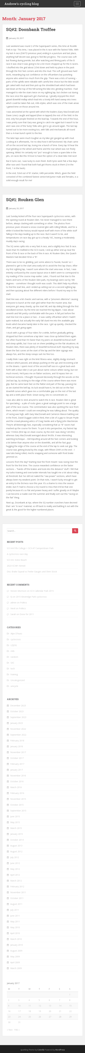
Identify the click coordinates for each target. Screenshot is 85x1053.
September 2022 (18, 734)
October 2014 (17, 839)
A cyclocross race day (17, 554)
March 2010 (16, 939)
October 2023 (17, 711)
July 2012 (14, 857)
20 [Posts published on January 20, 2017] (50, 1011)
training (14, 674)
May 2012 (15, 869)
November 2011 (18, 892)
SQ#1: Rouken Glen (25, 199)
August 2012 (16, 851)
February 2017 (17, 763)
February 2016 (17, 793)
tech (13, 668)
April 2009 (15, 962)
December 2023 (18, 705)
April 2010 (15, 933)
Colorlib (40, 1050)
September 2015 (18, 810)
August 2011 (16, 904)
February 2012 (17, 886)
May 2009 (15, 956)
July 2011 (14, 909)
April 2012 (15, 874)
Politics (23, 602)
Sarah (13, 614)
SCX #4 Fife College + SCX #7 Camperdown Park (30, 548)
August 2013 (16, 845)
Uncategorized (18, 680)
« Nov (10, 1029)
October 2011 (17, 898)
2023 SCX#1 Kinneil (16, 565)
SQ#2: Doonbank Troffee (30, 29)
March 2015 (16, 828)
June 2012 (15, 863)
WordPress (60, 1050)
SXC (12, 662)
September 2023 (18, 717)
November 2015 (18, 798)
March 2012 (16, 880)
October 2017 (17, 758)
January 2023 (16, 723)
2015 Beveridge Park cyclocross (31, 596)
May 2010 (15, 927)
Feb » (17, 1029)
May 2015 (15, 822)
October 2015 (17, 804)
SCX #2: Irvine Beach (17, 559)
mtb (12, 651)
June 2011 (15, 915)
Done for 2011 (27, 614)
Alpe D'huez (16, 633)
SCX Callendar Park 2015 (42, 590)
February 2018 (17, 740)
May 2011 (15, 921)
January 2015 (16, 834)
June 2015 (15, 816)
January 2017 (16, 769)
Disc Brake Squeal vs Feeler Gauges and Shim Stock (32, 571)
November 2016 (18, 775)
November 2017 (18, 752)
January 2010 (16, 944)
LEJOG (14, 645)
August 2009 (16, 950)
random (14, 656)
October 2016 (17, 781)
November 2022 (18, 728)
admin (13, 602)
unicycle (14, 686)
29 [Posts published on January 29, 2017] (70, 1016)
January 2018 (16, 746)
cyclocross (16, 639)
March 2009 (16, 968)
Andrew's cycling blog (21, 4)
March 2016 (16, 787)
